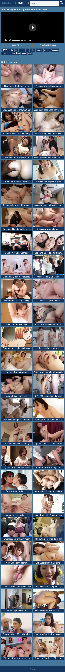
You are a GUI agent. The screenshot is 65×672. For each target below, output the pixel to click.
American (16, 53)
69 (27, 50)
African (39, 50)
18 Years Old (8, 50)
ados (32, 50)
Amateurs (55, 50)
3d (16, 50)
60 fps (21, 50)
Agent (46, 50)
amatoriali (6, 53)
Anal (30, 53)
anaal (24, 53)
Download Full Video (48, 45)
